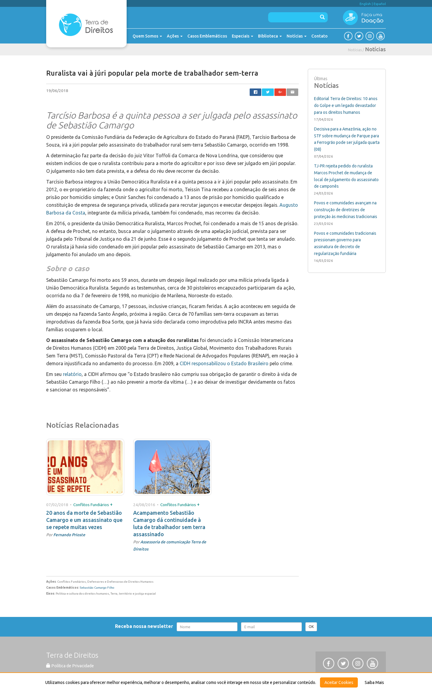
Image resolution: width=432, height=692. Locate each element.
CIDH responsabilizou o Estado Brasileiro (225, 363)
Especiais (242, 36)
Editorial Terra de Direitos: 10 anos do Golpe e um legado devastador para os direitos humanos (345, 105)
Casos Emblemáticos (207, 36)
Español (380, 4)
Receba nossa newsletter (145, 626)
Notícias (297, 36)
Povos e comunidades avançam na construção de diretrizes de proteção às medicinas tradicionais (345, 209)
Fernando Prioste (69, 534)
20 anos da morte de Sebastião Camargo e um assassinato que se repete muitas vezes (84, 520)
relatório (72, 374)
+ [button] (111, 504)
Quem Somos (147, 36)
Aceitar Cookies (338, 682)
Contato (319, 36)
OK (311, 627)
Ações (175, 36)
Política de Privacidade (70, 665)
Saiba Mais (374, 682)
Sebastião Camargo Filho (97, 587)
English (365, 4)
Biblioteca (270, 36)
